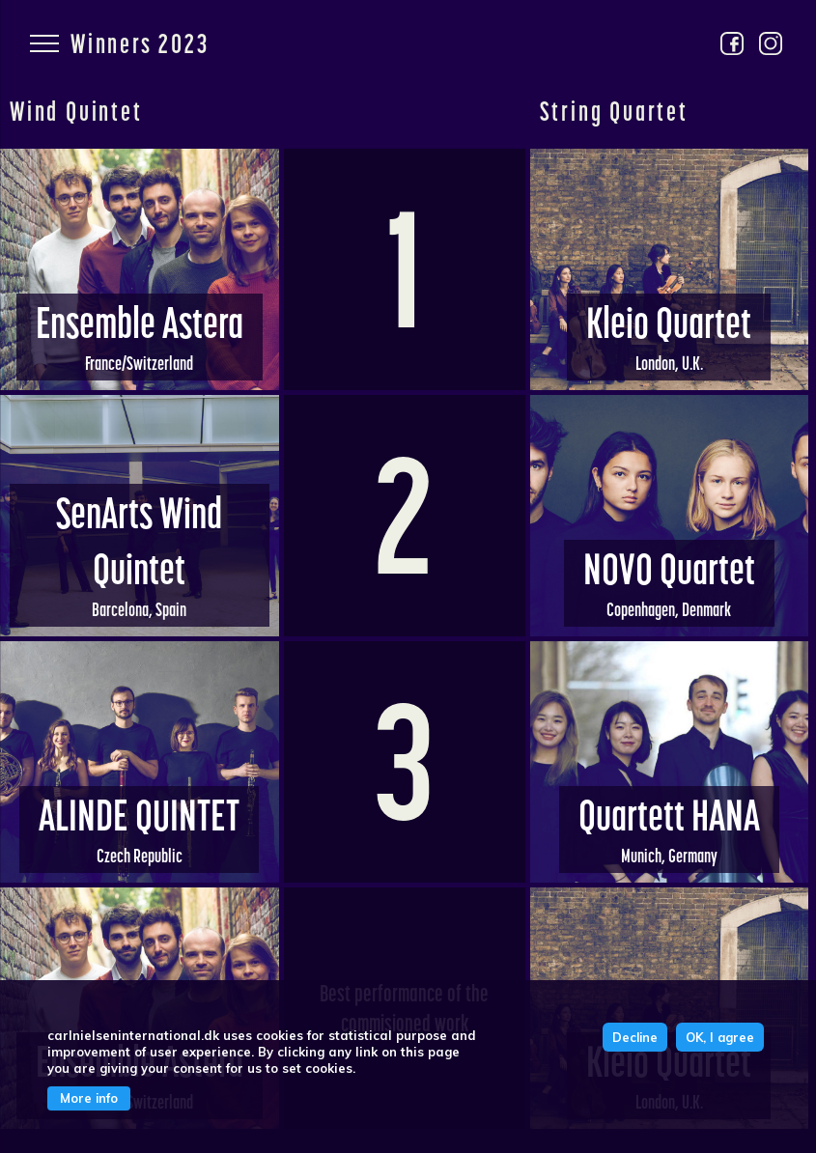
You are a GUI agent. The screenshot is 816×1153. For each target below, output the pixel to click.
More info (89, 1098)
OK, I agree (720, 1037)
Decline (635, 1037)
